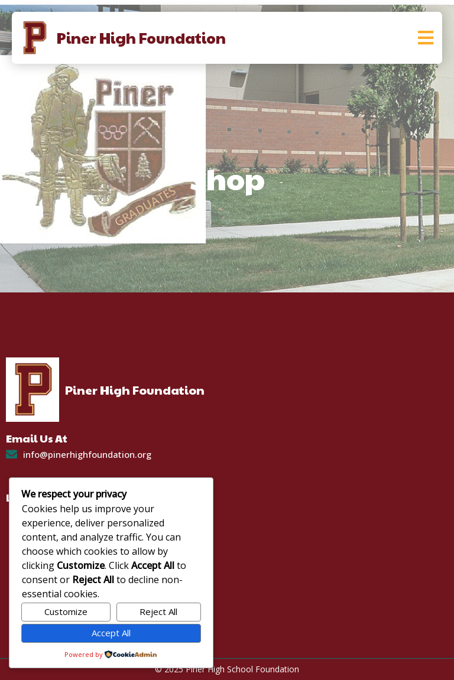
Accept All (111, 633)
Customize (65, 611)
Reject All (158, 611)
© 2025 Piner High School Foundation (227, 669)
